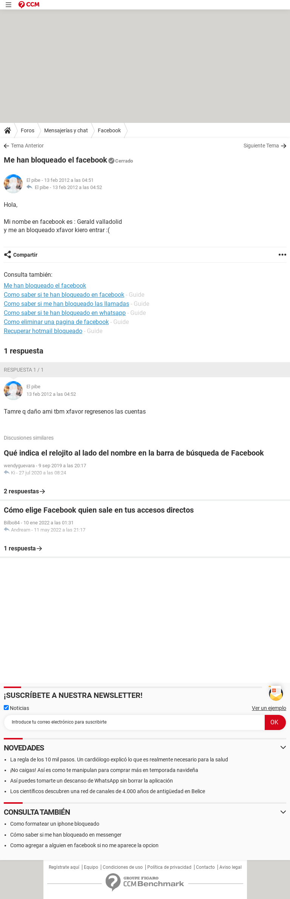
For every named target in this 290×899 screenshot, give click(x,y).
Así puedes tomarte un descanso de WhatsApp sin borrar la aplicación (91, 781)
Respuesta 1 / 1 (24, 370)
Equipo (91, 867)
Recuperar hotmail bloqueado (43, 331)
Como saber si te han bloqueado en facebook (64, 294)
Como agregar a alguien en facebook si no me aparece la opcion (84, 845)
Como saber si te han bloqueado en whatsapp (65, 312)
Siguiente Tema (261, 146)
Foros (27, 130)
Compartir (25, 255)
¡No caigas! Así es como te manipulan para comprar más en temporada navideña (104, 770)
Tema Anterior (27, 146)
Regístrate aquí (64, 867)
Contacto (205, 867)
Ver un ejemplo (269, 708)
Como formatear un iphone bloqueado (54, 824)
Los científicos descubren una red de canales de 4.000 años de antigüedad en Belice (107, 791)
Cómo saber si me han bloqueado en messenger (66, 835)
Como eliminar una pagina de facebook (56, 322)
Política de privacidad (169, 867)
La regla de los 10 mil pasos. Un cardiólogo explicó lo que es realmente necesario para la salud (119, 759)
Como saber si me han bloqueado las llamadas (66, 303)
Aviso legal (230, 867)
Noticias (16, 708)
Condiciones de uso (123, 867)
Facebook (109, 130)
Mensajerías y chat (66, 130)
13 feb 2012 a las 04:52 (77, 187)
